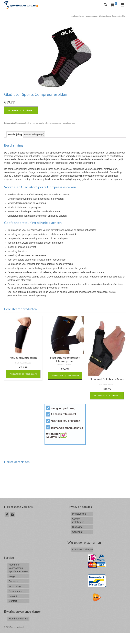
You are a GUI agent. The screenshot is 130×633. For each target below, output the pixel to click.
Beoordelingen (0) (34, 134)
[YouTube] (12, 514)
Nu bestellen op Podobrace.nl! (23, 374)
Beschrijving (15, 134)
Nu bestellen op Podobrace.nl (21, 110)
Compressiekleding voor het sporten (30, 123)
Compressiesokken (54, 123)
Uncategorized (69, 123)
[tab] (14, 134)
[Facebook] (7, 514)
